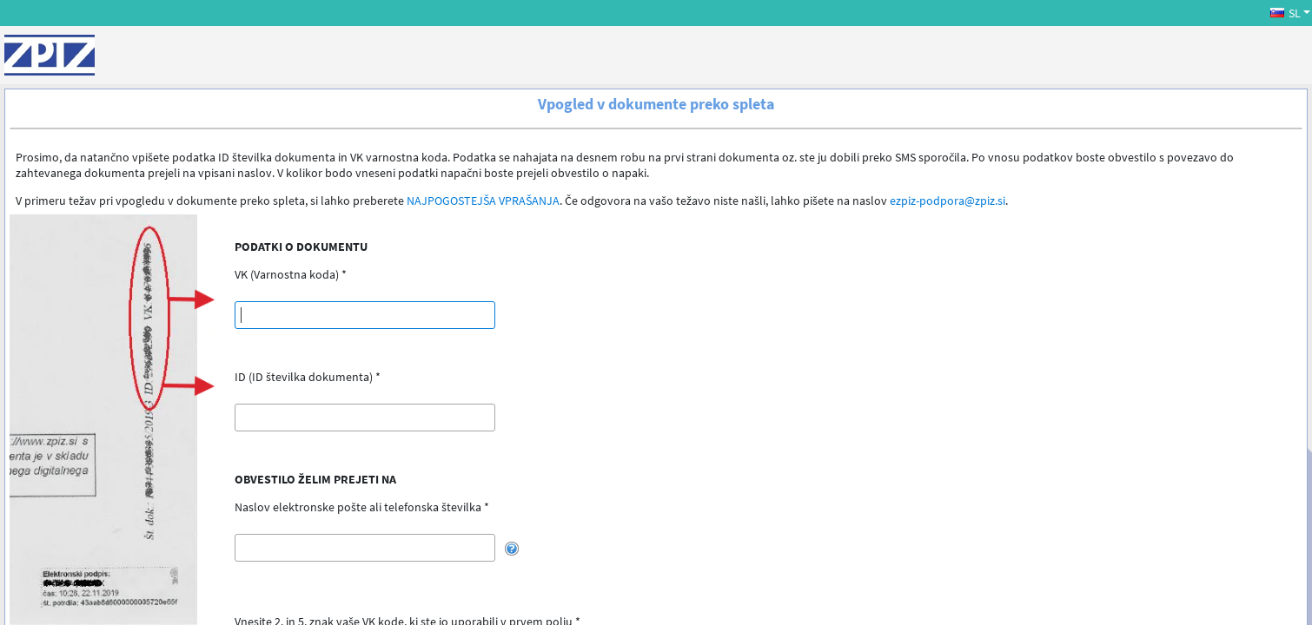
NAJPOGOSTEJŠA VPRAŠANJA (483, 200)
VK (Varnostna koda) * (291, 274)
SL (1285, 13)
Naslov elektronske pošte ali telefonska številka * (362, 507)
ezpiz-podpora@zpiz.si (947, 200)
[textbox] (365, 315)
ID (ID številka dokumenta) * (308, 377)
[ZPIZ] (49, 55)
